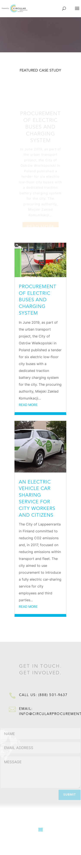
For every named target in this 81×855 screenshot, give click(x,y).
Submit (69, 794)
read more (28, 405)
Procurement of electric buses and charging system (40, 129)
